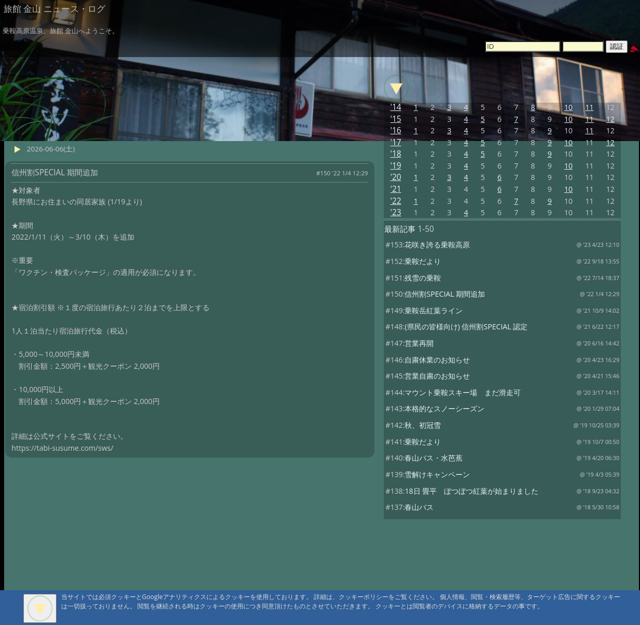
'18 (396, 153)
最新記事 (399, 229)
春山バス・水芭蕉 (434, 458)
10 (568, 107)
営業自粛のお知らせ (437, 376)
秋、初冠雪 (423, 425)
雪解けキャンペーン (437, 474)
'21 (396, 189)
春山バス (419, 507)
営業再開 (419, 343)
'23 (396, 212)
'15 (396, 119)
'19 (396, 165)
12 (610, 119)
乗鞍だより (423, 261)
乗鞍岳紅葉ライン (434, 310)
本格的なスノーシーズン (444, 408)
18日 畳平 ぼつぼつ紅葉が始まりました (471, 491)
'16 (396, 130)
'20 (396, 177)
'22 (396, 201)
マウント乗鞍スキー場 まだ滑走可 (463, 392)
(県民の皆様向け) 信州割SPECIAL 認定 (466, 326)
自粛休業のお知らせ (437, 360)
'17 (396, 142)
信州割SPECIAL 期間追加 (445, 294)
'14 (396, 107)
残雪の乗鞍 (423, 278)
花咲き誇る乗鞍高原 (437, 244)
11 (589, 107)
